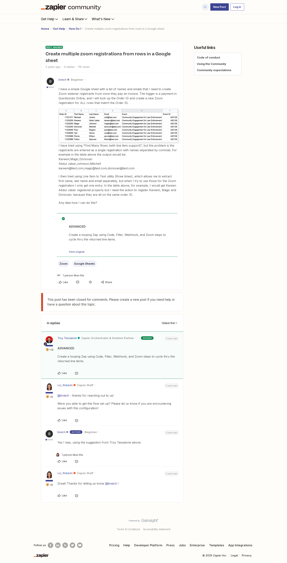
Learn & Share (75, 19)
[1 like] (70, 275)
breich (62, 79)
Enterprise (197, 545)
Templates (216, 545)
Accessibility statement (156, 529)
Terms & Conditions (128, 529)
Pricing (114, 545)
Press (170, 545)
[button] (219, 7)
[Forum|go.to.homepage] (71, 7)
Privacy (246, 555)
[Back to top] (279, 523)
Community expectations (214, 70)
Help (126, 545)
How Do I (75, 28)
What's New (103, 19)
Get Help (50, 19)
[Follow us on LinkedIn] (58, 545)
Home (45, 28)
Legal (234, 555)
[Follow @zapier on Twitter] (72, 545)
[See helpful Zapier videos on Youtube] (80, 545)
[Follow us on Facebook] (50, 545)
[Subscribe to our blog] (65, 545)
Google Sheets (84, 263)
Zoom (63, 263)
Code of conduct (208, 57)
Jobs (182, 545)
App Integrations (240, 545)
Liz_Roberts (65, 385)
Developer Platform (148, 545)
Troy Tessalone (67, 338)
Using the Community (211, 64)
